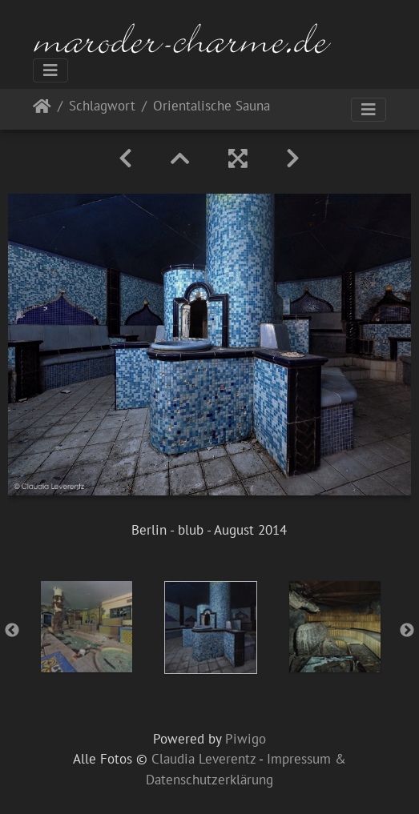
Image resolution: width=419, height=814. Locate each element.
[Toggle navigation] (50, 70)
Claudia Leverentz (203, 759)
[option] (86, 627)
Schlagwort (102, 106)
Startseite (42, 109)
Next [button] (407, 631)
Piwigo (245, 739)
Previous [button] (12, 631)
